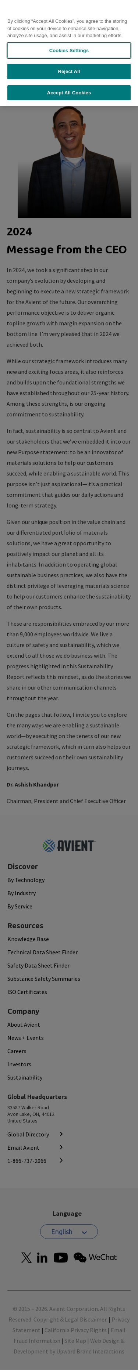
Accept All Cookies (69, 74)
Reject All (69, 54)
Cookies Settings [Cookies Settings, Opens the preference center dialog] (69, 32)
